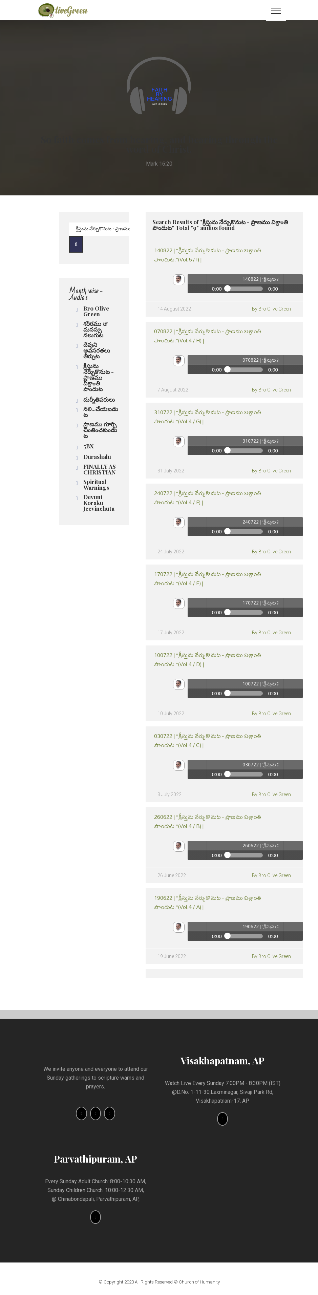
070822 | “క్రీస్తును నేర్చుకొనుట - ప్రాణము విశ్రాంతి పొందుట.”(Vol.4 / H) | (207, 335)
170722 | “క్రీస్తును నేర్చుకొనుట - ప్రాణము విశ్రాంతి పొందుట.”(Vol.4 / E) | (207, 578)
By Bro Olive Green (271, 309)
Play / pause (197, 283)
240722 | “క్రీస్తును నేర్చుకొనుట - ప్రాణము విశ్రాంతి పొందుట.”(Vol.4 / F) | (207, 497)
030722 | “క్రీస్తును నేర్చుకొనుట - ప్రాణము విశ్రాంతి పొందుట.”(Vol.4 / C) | (207, 740)
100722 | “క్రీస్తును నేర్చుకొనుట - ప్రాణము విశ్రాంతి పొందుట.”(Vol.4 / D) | (207, 659)
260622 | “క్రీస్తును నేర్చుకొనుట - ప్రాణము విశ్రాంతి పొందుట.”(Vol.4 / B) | (207, 821)
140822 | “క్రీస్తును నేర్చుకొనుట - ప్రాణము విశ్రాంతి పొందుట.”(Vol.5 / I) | (207, 255)
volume (293, 283)
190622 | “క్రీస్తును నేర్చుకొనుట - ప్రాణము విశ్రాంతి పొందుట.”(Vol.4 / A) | (207, 902)
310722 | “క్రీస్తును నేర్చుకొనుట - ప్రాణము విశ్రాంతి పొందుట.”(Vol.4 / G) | (207, 416)
